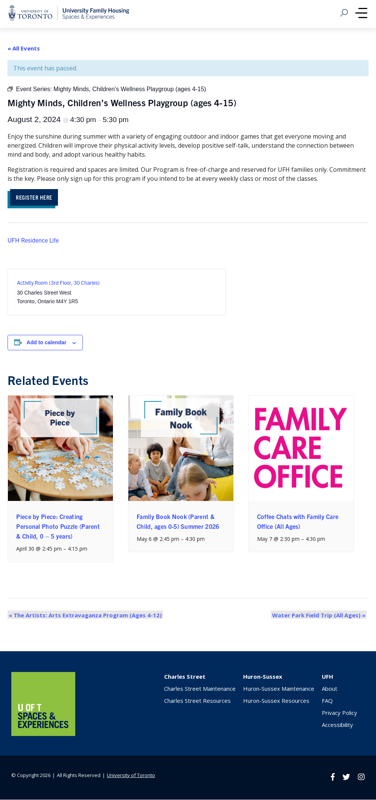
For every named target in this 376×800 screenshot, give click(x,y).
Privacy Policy (339, 714)
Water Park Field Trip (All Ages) (320, 616)
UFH (327, 677)
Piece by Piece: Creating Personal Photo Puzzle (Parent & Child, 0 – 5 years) (58, 526)
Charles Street (185, 677)
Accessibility (337, 726)
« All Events (24, 48)
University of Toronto (131, 776)
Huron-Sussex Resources (276, 701)
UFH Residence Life (33, 240)
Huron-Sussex (262, 677)
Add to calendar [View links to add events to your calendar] (47, 343)
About (329, 689)
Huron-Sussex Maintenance (278, 689)
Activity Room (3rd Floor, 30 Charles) (58, 283)
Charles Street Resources (197, 701)
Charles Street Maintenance (200, 689)
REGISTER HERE (36, 197)
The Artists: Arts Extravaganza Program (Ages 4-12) (84, 616)
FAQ (327, 701)
